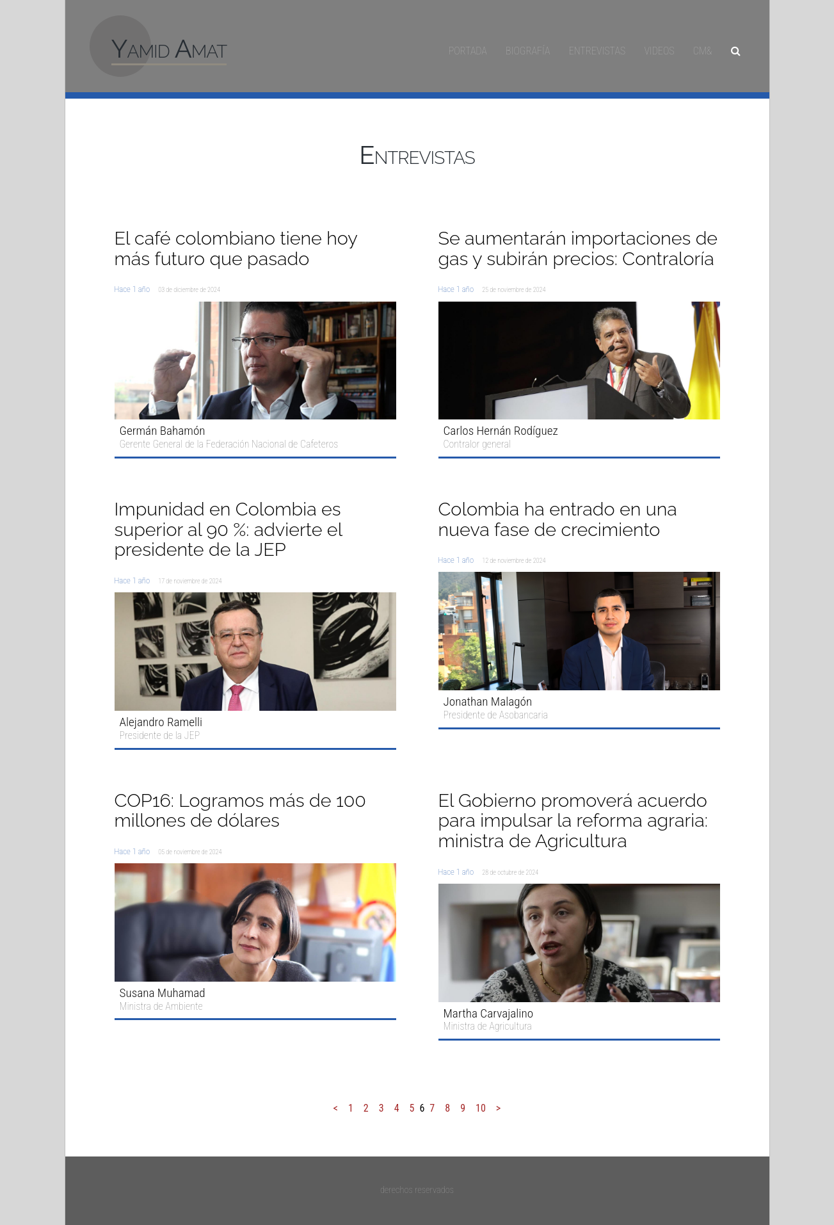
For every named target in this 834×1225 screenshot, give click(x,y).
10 (481, 1108)
